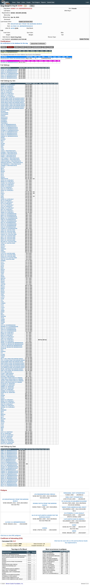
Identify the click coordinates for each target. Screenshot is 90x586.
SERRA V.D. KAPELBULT (7, 212)
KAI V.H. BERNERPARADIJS (8, 461)
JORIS (2, 357)
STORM (3, 322)
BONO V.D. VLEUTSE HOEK (8, 231)
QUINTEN (3, 316)
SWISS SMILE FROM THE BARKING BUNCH (12, 108)
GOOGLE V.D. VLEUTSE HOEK (9, 257)
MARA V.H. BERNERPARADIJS (9, 477)
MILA (2, 413)
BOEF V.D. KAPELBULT (7, 202)
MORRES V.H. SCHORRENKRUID (9, 326)
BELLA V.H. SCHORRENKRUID (9, 216)
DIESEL (3, 137)
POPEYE (3, 115)
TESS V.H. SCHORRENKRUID (8, 329)
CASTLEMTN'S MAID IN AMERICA (74, 519)
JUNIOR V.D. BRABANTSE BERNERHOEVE (12, 344)
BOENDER (3, 410)
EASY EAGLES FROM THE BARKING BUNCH (12, 364)
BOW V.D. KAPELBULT (7, 335)
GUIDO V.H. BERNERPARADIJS (9, 134)
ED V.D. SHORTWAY (6, 433)
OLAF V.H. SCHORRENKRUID (8, 225)
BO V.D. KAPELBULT (6, 200)
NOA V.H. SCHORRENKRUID (8, 328)
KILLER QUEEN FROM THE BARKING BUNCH (13, 366)
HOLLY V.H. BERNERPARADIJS (9, 75)
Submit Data (50, 2)
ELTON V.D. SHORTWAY (7, 435)
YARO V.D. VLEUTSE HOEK (8, 243)
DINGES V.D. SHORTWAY (7, 388)
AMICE (74, 531)
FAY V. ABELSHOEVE (6, 372)
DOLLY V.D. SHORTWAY (7, 389)
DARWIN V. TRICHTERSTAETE (9, 152)
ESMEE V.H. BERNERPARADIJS (9, 458)
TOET (2, 148)
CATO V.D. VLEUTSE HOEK (8, 253)
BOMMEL (3, 260)
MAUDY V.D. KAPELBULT (7, 89)
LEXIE (2, 298)
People (29, 2)
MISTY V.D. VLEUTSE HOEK (8, 237)
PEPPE (2, 276)
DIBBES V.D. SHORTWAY (7, 386)
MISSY (2, 315)
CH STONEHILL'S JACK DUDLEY (74, 513)
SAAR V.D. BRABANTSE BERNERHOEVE (11, 347)
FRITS (2, 416)
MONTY (3, 288)
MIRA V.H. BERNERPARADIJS (8, 483)
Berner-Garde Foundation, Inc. (14, 583)
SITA (2, 146)
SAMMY (3, 319)
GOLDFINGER (4, 114)
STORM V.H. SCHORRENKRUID (9, 228)
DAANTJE (3, 348)
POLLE (2, 398)
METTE (3, 279)
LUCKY (3, 307)
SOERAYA (3, 249)
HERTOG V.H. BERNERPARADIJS (9, 73)
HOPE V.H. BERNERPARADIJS (9, 76)
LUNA (2, 194)
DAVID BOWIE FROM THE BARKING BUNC (12, 361)
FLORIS (3, 354)
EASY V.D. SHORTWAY (7, 432)
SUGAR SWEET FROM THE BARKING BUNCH (13, 104)
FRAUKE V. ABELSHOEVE (7, 376)
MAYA (2, 411)
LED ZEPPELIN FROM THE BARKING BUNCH (12, 367)
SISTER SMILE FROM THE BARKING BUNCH (12, 99)
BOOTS (3, 269)
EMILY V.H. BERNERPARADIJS (9, 452)
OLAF (2, 175)
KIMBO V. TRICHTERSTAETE (8, 156)
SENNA (3, 281)
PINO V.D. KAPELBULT (7, 404)
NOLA (2, 275)
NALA (2, 174)
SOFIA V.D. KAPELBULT (7, 95)
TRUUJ (2, 282)
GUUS (2, 173)
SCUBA (3, 244)
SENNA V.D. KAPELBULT (7, 93)
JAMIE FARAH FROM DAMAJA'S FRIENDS (12, 379)
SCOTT (3, 263)
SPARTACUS (4, 117)
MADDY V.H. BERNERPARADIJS (9, 475)
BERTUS (3, 278)
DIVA (2, 350)
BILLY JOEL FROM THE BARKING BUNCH (12, 358)
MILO (2, 417)
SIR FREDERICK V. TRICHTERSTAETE (11, 164)
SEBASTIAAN (4, 178)
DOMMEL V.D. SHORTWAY (8, 391)
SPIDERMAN (4, 118)
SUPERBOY (4, 120)
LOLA (2, 304)
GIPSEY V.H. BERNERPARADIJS (9, 127)
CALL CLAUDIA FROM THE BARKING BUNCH (13, 360)
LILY (2, 300)
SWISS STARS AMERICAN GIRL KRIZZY (74, 507)
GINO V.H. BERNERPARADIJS (8, 126)
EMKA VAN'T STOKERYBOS (74, 497)
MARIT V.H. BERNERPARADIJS (9, 478)
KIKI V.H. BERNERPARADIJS (8, 469)
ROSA (2, 197)
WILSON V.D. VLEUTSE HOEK (8, 241)
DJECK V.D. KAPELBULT (7, 184)
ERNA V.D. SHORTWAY (7, 439)
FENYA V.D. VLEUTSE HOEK (8, 256)
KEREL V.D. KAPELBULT (7, 208)
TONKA (3, 296)
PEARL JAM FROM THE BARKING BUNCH (12, 369)
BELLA (2, 285)
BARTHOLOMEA (5, 110)
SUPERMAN (4, 121)
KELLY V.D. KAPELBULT (7, 88)
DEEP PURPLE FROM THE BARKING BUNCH (12, 363)
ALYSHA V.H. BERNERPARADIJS (22, 26)
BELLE (2, 170)
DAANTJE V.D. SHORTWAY (8, 383)
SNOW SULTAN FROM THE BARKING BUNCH (13, 101)
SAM (2, 142)
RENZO (3, 177)
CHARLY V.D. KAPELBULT (7, 183)
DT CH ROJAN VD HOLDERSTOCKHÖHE (74, 501)
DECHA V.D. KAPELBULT (7, 337)
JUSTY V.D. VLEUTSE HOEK (8, 235)
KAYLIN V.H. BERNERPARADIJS (9, 464)
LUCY (2, 424)
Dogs (18, 2)
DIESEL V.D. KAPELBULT (7, 401)
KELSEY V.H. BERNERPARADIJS (9, 466)
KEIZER (3, 395)
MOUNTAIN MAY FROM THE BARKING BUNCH (26, 24)
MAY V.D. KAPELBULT (6, 209)
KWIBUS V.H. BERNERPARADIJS (9, 471)
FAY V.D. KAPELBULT (6, 187)
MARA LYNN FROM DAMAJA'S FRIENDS (11, 382)
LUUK (2, 426)
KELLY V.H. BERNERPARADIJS (9, 465)
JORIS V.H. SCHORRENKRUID (9, 221)
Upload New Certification (38, 43)
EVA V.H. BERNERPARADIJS (8, 459)
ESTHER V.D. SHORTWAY (7, 442)
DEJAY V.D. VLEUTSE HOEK (8, 255)
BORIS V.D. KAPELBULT (7, 334)
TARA (2, 294)
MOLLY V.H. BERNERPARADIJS (9, 486)
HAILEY (3, 287)
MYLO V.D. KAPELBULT (7, 211)
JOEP (2, 274)
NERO (2, 420)
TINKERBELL (4, 123)
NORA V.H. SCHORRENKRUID (8, 224)
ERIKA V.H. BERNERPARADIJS (9, 456)
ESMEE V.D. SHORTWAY (7, 440)
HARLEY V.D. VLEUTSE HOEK (9, 234)
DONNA (44, 528)
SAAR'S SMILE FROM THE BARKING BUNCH (12, 98)
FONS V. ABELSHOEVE (7, 375)
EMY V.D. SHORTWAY (6, 438)
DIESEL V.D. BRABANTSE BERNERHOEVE (12, 342)
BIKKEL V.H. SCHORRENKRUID (9, 218)
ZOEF (2, 323)
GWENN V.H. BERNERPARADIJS (9, 136)
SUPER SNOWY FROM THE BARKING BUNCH (13, 105)
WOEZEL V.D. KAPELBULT (8, 96)
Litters (23, 2)
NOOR (2, 290)
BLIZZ (2, 266)
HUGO (2, 272)
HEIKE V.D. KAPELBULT (7, 86)
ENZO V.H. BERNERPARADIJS (9, 455)
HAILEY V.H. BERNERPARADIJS (9, 69)
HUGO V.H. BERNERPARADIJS (9, 78)
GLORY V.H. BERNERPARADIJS (9, 132)
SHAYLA (3, 246)
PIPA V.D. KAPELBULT (6, 91)
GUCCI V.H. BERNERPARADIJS (9, 133)
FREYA (2, 193)
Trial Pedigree (36, 2)
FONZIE (3, 356)
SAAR (2, 317)
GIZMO (74, 525)
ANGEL (3, 310)
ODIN (2, 196)
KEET (2, 394)
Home (14, 2)
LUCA (2, 306)
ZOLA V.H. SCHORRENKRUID (8, 331)
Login (87, 2)
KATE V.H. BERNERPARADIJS (9, 462)
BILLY (2, 408)
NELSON (3, 419)
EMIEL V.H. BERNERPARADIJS (9, 450)
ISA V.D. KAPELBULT (6, 203)
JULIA (2, 423)
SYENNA (3, 252)
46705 (13, 28)
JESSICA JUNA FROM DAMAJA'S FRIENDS (12, 380)
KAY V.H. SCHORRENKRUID (8, 325)
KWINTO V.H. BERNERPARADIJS (9, 472)
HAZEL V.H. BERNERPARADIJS (9, 70)
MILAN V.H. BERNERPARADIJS (9, 481)
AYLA (2, 192)
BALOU (3, 167)
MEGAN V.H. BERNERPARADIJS (9, 480)
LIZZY (2, 301)
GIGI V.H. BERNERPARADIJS (8, 124)
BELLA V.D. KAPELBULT (7, 332)
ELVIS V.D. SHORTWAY (7, 436)
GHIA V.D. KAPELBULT (7, 189)
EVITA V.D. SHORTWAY (7, 443)
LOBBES (3, 303)
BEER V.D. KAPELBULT (7, 399)
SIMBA (2, 145)
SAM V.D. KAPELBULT (6, 92)
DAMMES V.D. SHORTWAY (8, 385)
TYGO (2, 149)
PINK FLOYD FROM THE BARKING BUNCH (12, 370)
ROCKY (3, 291)
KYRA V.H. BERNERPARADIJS (9, 474)
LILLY (2, 262)
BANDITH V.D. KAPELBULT (8, 85)
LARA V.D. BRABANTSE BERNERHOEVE (11, 345)
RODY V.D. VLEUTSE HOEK (8, 240)
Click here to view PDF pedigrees (11, 535)
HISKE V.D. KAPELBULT (7, 190)
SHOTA (3, 247)
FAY (2, 353)
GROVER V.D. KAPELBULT (8, 402)
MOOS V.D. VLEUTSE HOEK (8, 238)
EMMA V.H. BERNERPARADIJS (9, 453)
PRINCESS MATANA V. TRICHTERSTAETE (12, 162)
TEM (2, 429)
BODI (2, 268)
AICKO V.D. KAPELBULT (7, 180)
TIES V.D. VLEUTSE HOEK (7, 259)
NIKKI (2, 427)
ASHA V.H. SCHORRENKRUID (8, 214)
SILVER (3, 143)
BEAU (2, 168)
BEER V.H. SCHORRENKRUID (8, 215)
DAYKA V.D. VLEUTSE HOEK (8, 233)
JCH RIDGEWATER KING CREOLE (44, 494)
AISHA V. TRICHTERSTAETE (8, 151)
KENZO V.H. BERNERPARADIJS (9, 468)
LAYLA (2, 297)
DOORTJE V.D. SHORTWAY (8, 392)
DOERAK (3, 351)
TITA (2, 430)
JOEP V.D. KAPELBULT (7, 338)
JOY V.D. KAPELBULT (6, 206)
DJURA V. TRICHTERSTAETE (8, 155)
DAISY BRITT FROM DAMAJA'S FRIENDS (11, 378)
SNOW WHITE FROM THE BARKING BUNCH (12, 102)
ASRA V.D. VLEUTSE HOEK (8, 230)
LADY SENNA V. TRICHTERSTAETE (10, 158)
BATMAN (3, 111)
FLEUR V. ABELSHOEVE (7, 373)
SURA (2, 250)
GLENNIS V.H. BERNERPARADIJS (10, 130)
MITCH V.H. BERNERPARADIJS (9, 484)
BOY (2, 313)
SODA (2, 265)
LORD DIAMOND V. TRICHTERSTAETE (11, 161)
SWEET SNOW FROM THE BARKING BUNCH (12, 107)
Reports (43, 2)
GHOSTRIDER (4, 112)
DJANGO (3, 139)
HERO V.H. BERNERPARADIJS (9, 72)
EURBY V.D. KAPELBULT (7, 186)
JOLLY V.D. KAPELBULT (7, 205)
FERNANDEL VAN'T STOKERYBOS (74, 493)
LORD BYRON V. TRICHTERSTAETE (10, 159)
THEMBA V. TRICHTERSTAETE (9, 165)
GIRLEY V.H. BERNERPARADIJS (9, 129)
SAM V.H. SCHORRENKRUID (8, 227)
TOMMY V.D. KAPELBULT (7, 405)
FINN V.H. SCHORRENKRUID (8, 219)
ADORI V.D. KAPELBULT (7, 199)
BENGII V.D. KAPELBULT (7, 181)
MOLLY (3, 140)
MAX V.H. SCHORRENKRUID (8, 222)
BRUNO (3, 171)
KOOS (2, 397)
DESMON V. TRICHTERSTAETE (9, 153)
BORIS (2, 271)
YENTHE (3, 284)
